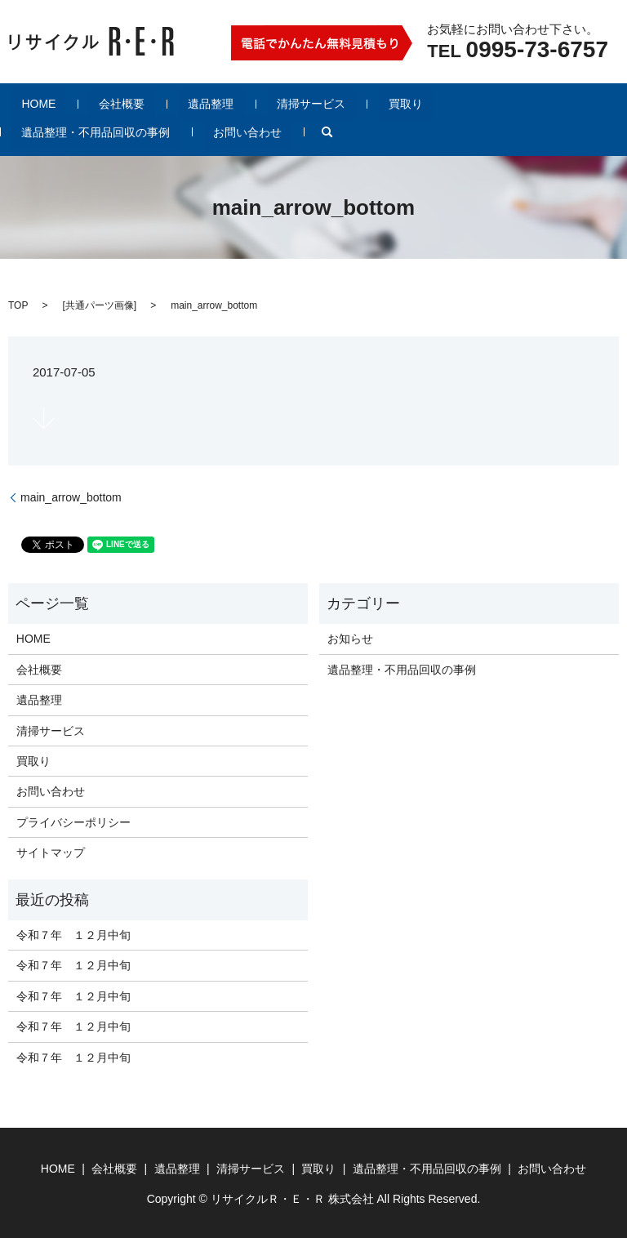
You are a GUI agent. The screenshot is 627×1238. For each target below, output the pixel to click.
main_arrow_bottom (71, 495)
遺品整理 (160, 102)
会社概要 (91, 102)
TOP (18, 304)
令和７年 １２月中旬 (73, 934)
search (23, 131)
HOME (28, 102)
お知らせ (350, 637)
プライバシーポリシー (73, 821)
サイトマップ (50, 851)
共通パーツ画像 (99, 304)
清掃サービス (240, 102)
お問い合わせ (560, 102)
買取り (314, 102)
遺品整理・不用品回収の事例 (428, 102)
